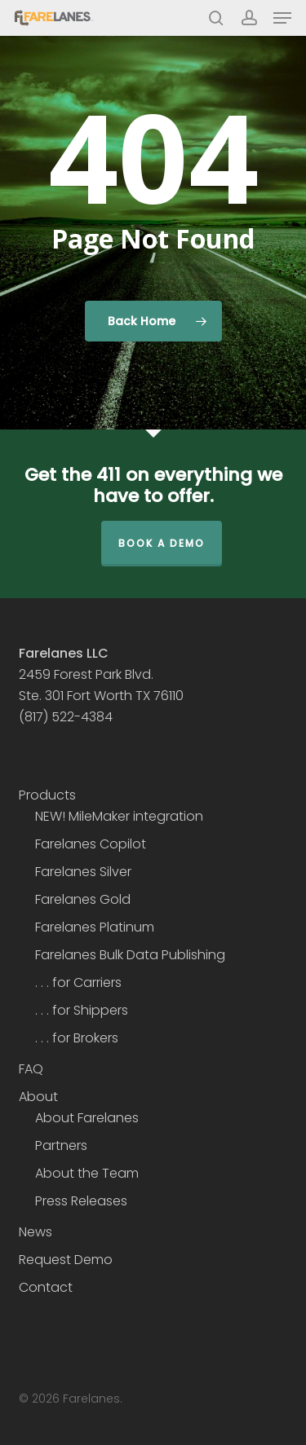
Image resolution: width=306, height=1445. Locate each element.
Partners (61, 1145)
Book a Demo (161, 543)
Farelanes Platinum (94, 927)
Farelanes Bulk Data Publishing (130, 954)
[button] (282, 18)
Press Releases (81, 1201)
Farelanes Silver (83, 871)
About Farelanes (87, 1117)
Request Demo (66, 1259)
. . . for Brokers (76, 1038)
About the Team (87, 1173)
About (38, 1096)
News (35, 1232)
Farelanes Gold (83, 899)
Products (47, 795)
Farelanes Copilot (90, 844)
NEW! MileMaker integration (119, 816)
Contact (46, 1287)
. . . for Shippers (81, 1010)
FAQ (31, 1069)
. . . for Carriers (78, 982)
